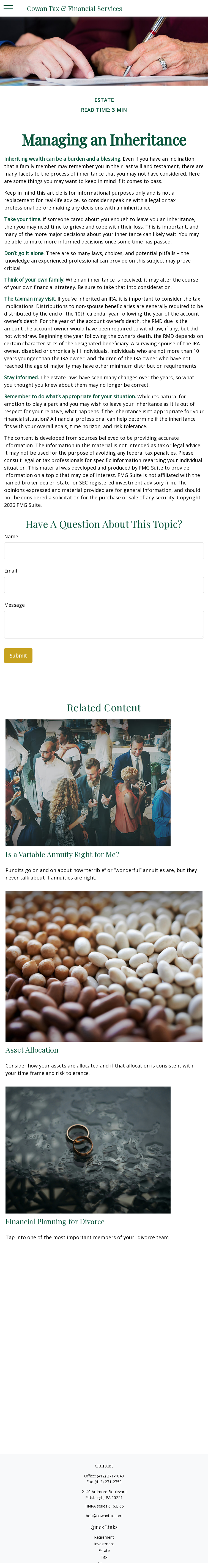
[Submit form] (18, 655)
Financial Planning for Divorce (55, 1221)
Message (14, 605)
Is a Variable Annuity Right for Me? (62, 854)
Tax (104, 1557)
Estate (104, 1550)
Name (11, 536)
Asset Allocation (32, 1050)
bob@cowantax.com (104, 1515)
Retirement (104, 1537)
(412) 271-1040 (110, 1476)
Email (10, 570)
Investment (104, 1543)
